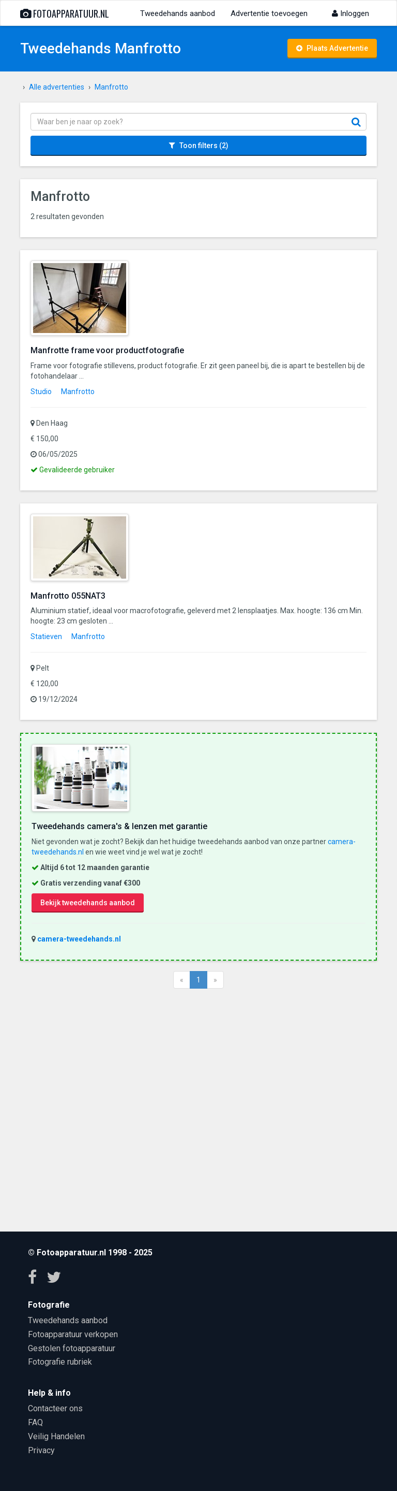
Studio (41, 391)
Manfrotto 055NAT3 (67, 596)
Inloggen (350, 13)
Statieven (46, 636)
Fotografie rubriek (60, 1362)
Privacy (41, 1450)
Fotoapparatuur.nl (64, 13)
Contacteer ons (55, 1408)
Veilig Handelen (56, 1436)
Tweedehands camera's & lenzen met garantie (119, 826)
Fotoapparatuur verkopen (73, 1334)
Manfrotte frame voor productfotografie (107, 350)
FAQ (35, 1422)
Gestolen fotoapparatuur (71, 1348)
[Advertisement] (198, 1109)
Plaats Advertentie (332, 48)
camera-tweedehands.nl (79, 939)
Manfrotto (78, 391)
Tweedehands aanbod (177, 13)
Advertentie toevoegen (269, 13)
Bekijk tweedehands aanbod (87, 903)
